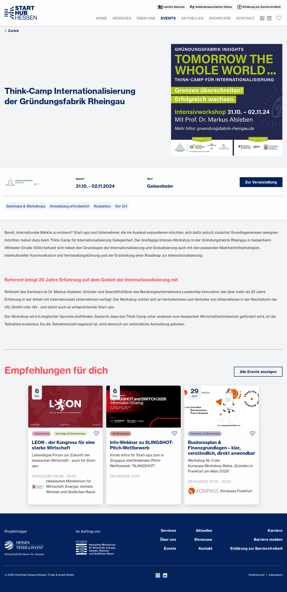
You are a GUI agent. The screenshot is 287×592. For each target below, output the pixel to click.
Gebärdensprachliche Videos (211, 7)
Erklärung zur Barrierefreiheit (259, 7)
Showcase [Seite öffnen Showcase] (203, 539)
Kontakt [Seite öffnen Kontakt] (205, 548)
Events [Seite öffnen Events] (170, 548)
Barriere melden (268, 539)
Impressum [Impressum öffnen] (276, 575)
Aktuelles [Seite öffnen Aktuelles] (204, 530)
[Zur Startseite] (20, 12)
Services (122, 18)
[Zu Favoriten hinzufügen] (96, 433)
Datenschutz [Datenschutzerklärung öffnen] (257, 575)
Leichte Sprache (171, 7)
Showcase (220, 18)
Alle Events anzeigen (258, 371)
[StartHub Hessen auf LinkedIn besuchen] (268, 18)
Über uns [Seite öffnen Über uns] (168, 539)
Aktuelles (192, 18)
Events (168, 18)
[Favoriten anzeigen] (279, 18)
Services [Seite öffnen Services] (168, 530)
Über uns (146, 18)
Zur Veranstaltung (261, 182)
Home (101, 18)
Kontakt (245, 18)
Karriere (275, 530)
